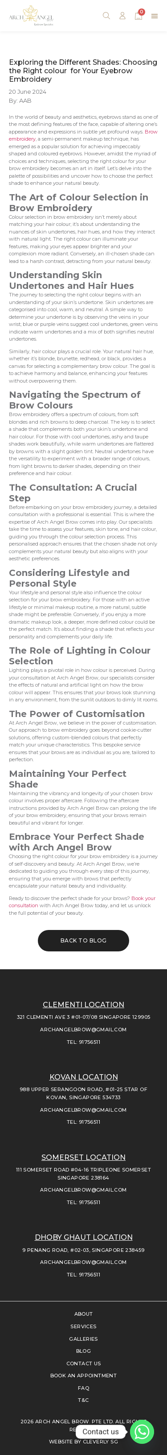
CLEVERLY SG (100, 1441)
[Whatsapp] (142, 1432)
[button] (154, 15)
